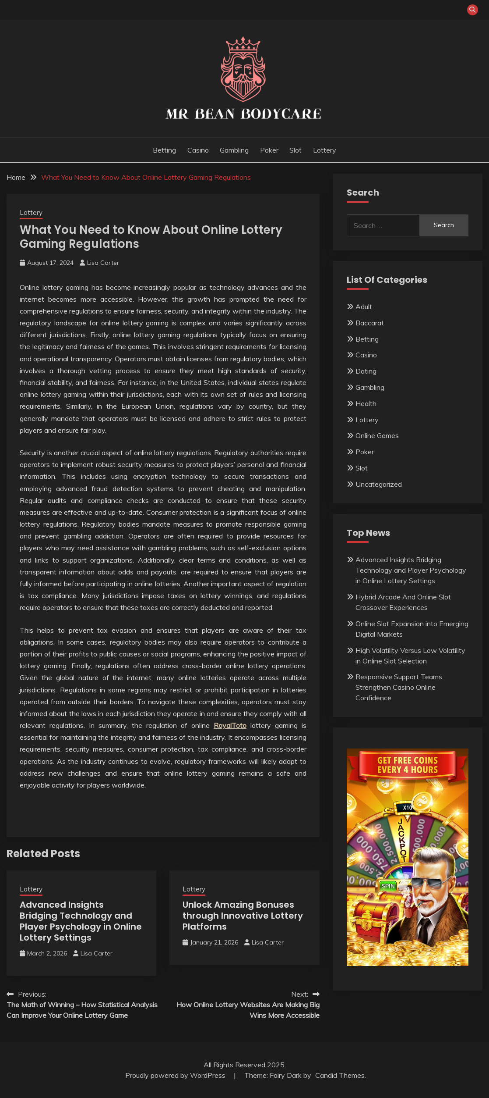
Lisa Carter (103, 263)
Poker (269, 150)
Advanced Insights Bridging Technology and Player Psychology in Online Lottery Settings (81, 921)
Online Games (377, 435)
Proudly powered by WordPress (176, 1075)
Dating (365, 371)
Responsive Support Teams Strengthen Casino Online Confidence (398, 687)
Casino (198, 150)
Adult (363, 306)
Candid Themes (340, 1075)
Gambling (234, 150)
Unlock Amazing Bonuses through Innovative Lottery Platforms (243, 915)
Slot (295, 150)
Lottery (324, 150)
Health (365, 403)
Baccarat (369, 322)
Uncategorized (378, 484)
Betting (164, 150)
